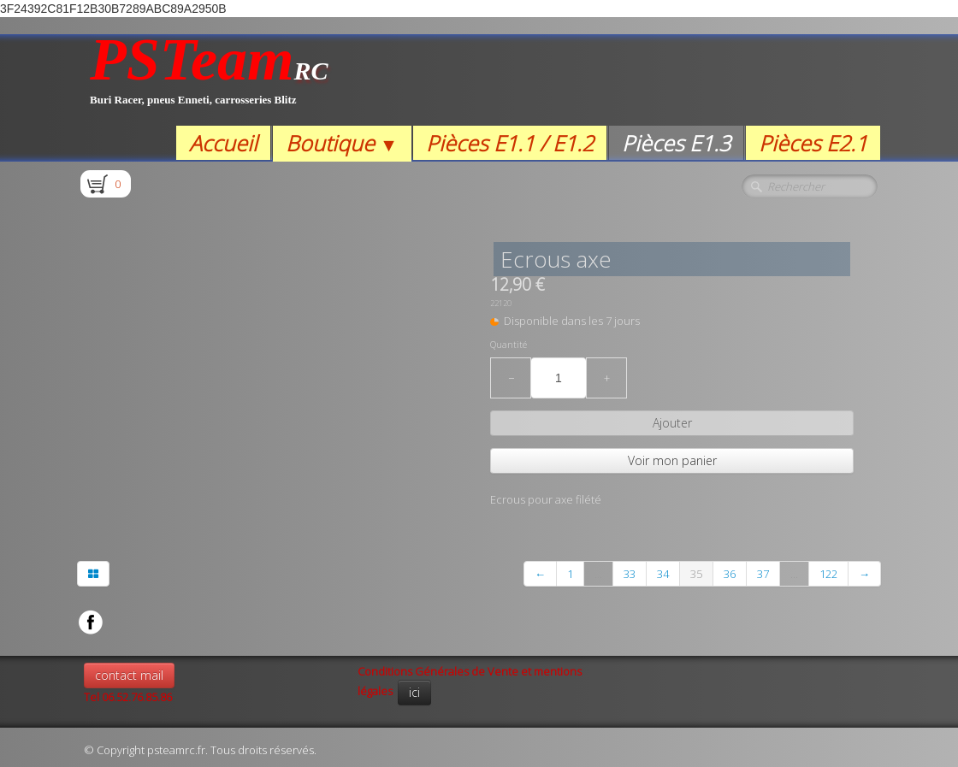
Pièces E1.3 (676, 142)
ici (414, 692)
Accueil (223, 142)
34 (663, 573)
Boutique (342, 142)
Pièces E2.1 (813, 142)
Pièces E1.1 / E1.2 (510, 142)
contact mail (129, 675)
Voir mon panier (672, 460)
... (598, 573)
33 (630, 573)
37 (763, 573)
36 (730, 573)
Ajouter (672, 423)
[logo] (209, 80)
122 (828, 573)
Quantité (508, 345)
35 (696, 573)
